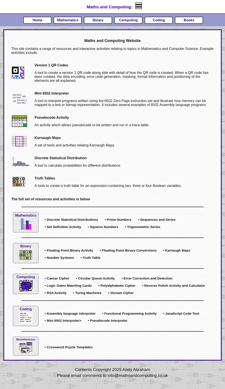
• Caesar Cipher (57, 278)
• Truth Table (90, 257)
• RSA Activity (56, 293)
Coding (159, 20)
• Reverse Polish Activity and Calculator (173, 285)
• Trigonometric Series (142, 227)
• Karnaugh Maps (176, 250)
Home (37, 20)
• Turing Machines (87, 293)
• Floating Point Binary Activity (69, 250)
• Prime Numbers (118, 219)
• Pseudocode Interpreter (107, 320)
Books (189, 20)
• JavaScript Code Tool (181, 313)
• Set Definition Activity (63, 227)
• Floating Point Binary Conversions (128, 250)
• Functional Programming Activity (129, 313)
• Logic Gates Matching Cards (68, 285)
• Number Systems (59, 257)
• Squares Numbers (103, 227)
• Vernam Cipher (121, 293)
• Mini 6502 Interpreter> (63, 320)
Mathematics (67, 20)
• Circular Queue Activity (95, 278)
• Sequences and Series (157, 219)
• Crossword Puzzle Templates (69, 347)
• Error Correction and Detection (147, 278)
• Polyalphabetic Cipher (117, 285)
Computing (128, 20)
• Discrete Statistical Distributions (71, 219)
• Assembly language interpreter (70, 313)
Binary (98, 20)
